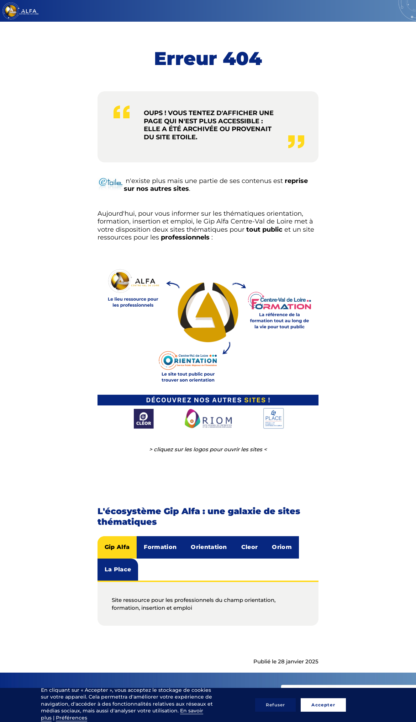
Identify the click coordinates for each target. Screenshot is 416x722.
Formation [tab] (160, 547)
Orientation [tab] (209, 547)
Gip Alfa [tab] (117, 547)
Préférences (71, 718)
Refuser (275, 704)
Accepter (323, 704)
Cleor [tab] (249, 547)
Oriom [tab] (282, 547)
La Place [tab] (118, 569)
